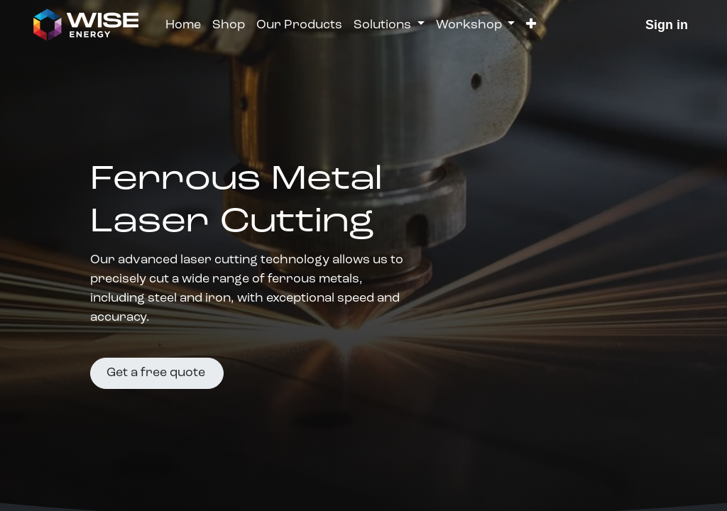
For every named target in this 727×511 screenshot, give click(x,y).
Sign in (666, 25)
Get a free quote (157, 373)
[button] (531, 25)
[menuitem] (183, 25)
